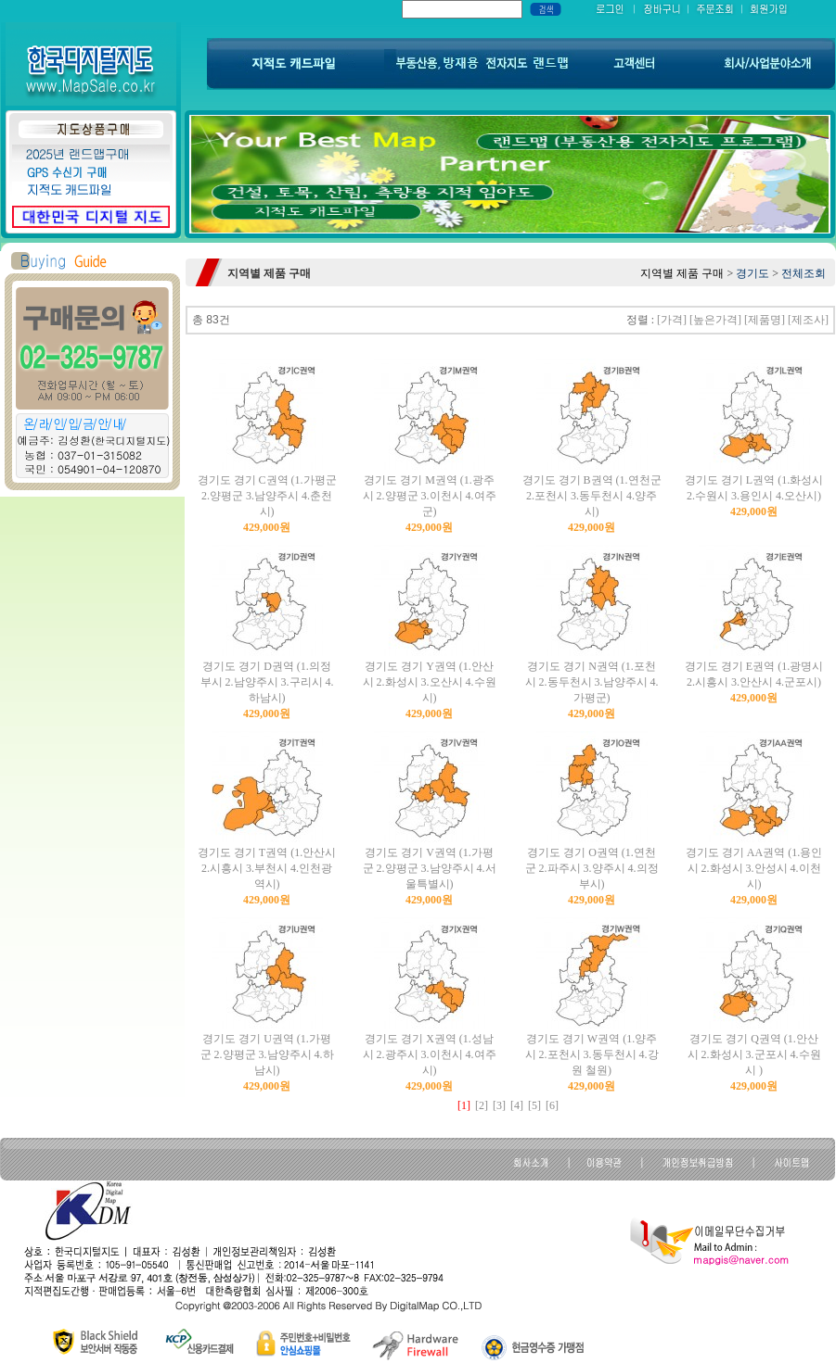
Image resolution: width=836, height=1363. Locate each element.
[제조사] (808, 319)
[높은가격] (715, 319)
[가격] (672, 319)
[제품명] (764, 319)
